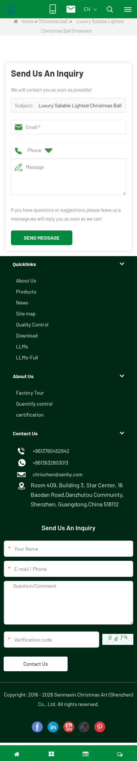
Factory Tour (30, 392)
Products (26, 291)
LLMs (22, 346)
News (22, 302)
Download (27, 335)
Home (24, 21)
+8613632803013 (49, 462)
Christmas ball (53, 21)
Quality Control (32, 324)
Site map (25, 313)
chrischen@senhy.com (57, 474)
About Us (26, 280)
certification (29, 414)
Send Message (42, 237)
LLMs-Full (27, 357)
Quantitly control (34, 403)
